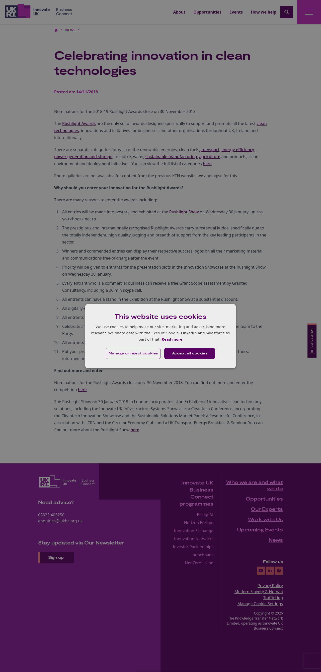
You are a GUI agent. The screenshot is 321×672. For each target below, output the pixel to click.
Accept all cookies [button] (189, 353)
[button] (133, 353)
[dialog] (160, 336)
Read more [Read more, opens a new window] (172, 339)
